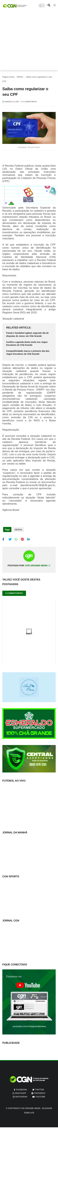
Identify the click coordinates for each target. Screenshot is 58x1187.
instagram (21, 1097)
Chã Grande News (30, 1108)
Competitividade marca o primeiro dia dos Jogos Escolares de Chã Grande (27, 352)
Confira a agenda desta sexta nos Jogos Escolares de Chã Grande (27, 343)
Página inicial (8, 77)
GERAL (20, 77)
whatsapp (20, 1093)
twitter (39, 1089)
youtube (40, 1097)
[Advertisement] (29, 41)
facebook (21, 1089)
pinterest (39, 1093)
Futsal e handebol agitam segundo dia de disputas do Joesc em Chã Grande (27, 334)
